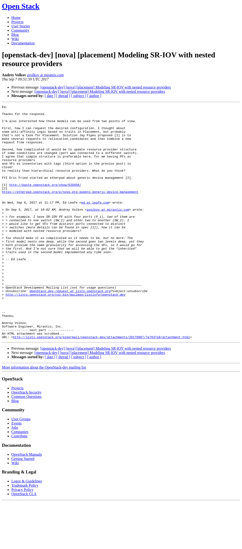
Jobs (14, 474)
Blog (15, 35)
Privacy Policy (22, 536)
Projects (17, 22)
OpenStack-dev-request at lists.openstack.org (70, 328)
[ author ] (94, 96)
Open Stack (20, 6)
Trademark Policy (25, 532)
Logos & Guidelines (26, 528)
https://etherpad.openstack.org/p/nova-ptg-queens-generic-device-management (70, 209)
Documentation (23, 43)
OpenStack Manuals (26, 501)
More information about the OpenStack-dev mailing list (44, 414)
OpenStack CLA (23, 541)
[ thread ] (63, 96)
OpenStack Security (26, 439)
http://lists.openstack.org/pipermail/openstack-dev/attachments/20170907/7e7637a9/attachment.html (101, 384)
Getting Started (22, 505)
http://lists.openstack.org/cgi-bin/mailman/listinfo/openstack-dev (65, 333)
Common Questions (26, 443)
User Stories (20, 26)
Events (16, 470)
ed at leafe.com (95, 222)
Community (20, 30)
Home (16, 18)
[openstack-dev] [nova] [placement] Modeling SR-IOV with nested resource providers (105, 87)
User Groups (20, 466)
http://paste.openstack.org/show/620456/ (45, 201)
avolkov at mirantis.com (45, 75)
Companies (19, 479)
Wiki (15, 39)
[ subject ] (78, 96)
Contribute (19, 483)
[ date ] (50, 96)
